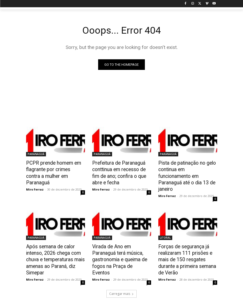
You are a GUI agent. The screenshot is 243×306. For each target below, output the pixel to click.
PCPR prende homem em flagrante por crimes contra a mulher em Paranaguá (54, 168)
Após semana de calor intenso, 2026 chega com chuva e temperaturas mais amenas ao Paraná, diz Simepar (52, 248)
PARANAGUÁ (36, 154)
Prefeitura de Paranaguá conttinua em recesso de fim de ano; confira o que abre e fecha (120, 171)
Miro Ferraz (35, 181)
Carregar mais (121, 280)
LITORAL (165, 228)
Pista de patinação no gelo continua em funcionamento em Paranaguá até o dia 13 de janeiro (187, 171)
